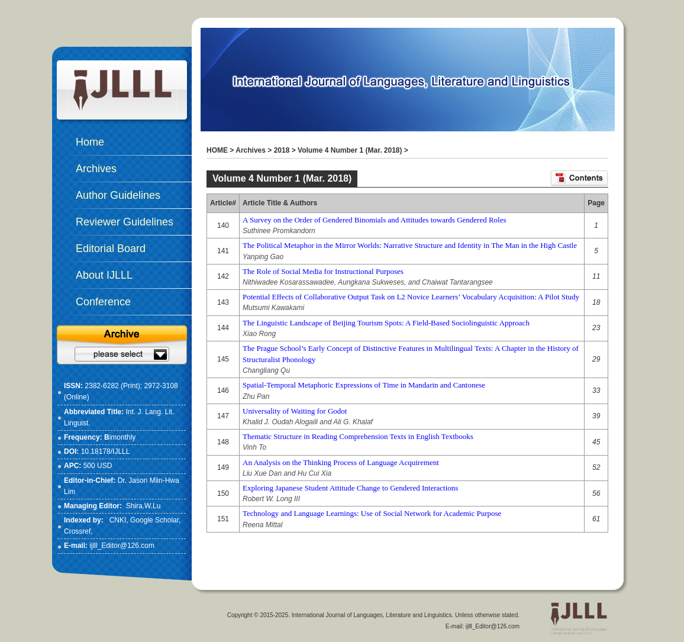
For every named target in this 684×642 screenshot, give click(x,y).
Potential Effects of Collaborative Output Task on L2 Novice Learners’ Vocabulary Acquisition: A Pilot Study (411, 296)
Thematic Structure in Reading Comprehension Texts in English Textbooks (358, 436)
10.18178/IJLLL (105, 451)
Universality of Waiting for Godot (295, 411)
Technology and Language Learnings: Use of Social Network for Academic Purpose (372, 513)
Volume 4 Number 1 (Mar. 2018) (350, 150)
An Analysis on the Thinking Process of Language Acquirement (341, 462)
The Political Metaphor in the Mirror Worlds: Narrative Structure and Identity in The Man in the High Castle (410, 245)
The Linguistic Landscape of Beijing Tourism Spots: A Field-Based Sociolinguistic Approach (386, 322)
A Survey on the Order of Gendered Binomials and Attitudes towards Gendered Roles (374, 219)
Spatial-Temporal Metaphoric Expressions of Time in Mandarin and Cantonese (364, 384)
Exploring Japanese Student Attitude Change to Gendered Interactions (350, 487)
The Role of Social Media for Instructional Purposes (323, 271)
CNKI (118, 520)
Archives (250, 150)
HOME (217, 150)
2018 (282, 150)
